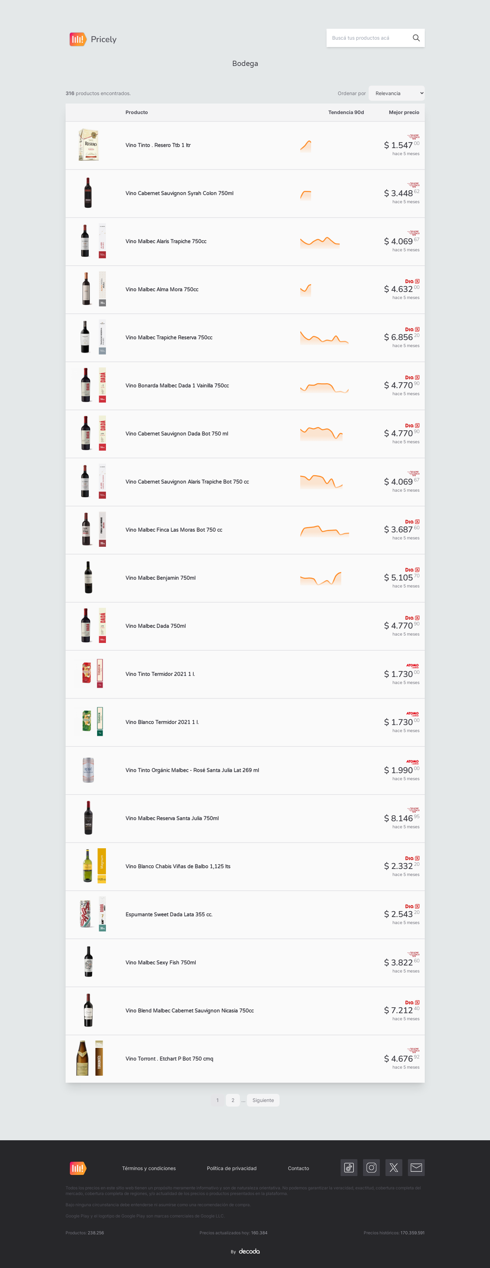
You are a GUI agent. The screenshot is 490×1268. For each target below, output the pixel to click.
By (245, 1252)
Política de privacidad (232, 1168)
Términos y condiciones (149, 1168)
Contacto (298, 1168)
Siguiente (263, 1100)
